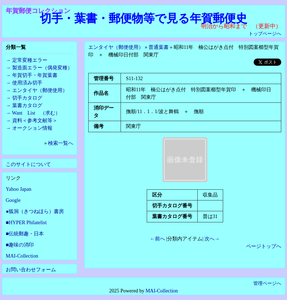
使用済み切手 (27, 83)
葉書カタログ (27, 105)
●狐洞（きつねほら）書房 (35, 211)
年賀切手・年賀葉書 (34, 75)
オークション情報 (32, 128)
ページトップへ (263, 246)
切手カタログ (27, 98)
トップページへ (265, 33)
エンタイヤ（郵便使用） (116, 47)
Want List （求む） (36, 113)
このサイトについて (28, 164)
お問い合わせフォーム (31, 269)
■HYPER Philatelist (26, 222)
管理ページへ (267, 283)
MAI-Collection (22, 256)
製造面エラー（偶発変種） (42, 67)
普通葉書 (159, 47)
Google (13, 200)
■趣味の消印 (20, 245)
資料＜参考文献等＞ (34, 120)
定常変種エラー (29, 60)
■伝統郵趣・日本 (25, 233)
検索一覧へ (60, 143)
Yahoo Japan (18, 189)
